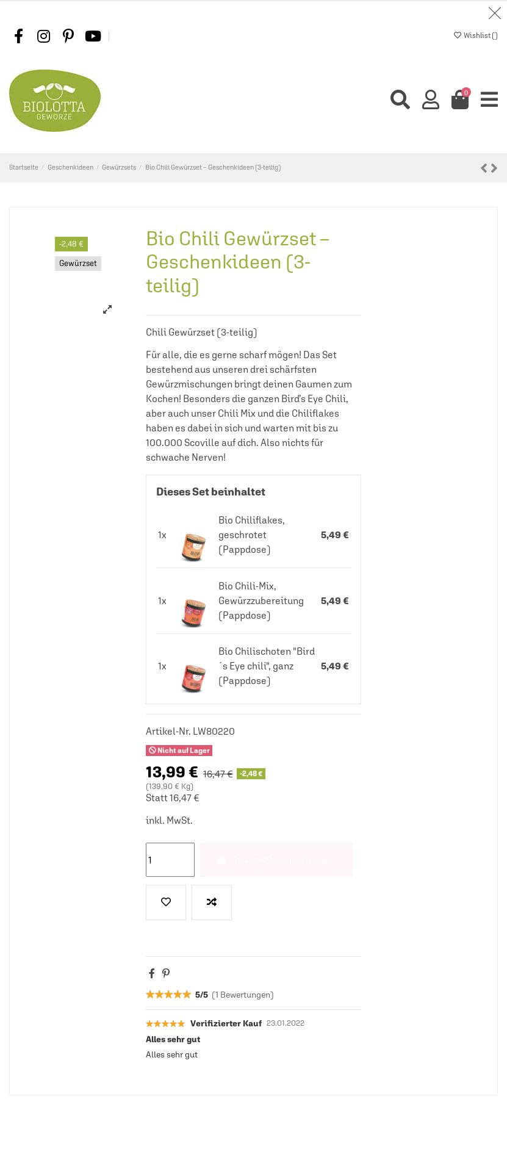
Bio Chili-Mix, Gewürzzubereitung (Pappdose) (261, 600)
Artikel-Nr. (168, 732)
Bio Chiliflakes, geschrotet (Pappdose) (251, 535)
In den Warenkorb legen (276, 860)
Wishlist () (475, 35)
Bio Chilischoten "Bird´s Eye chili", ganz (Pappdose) (266, 666)
